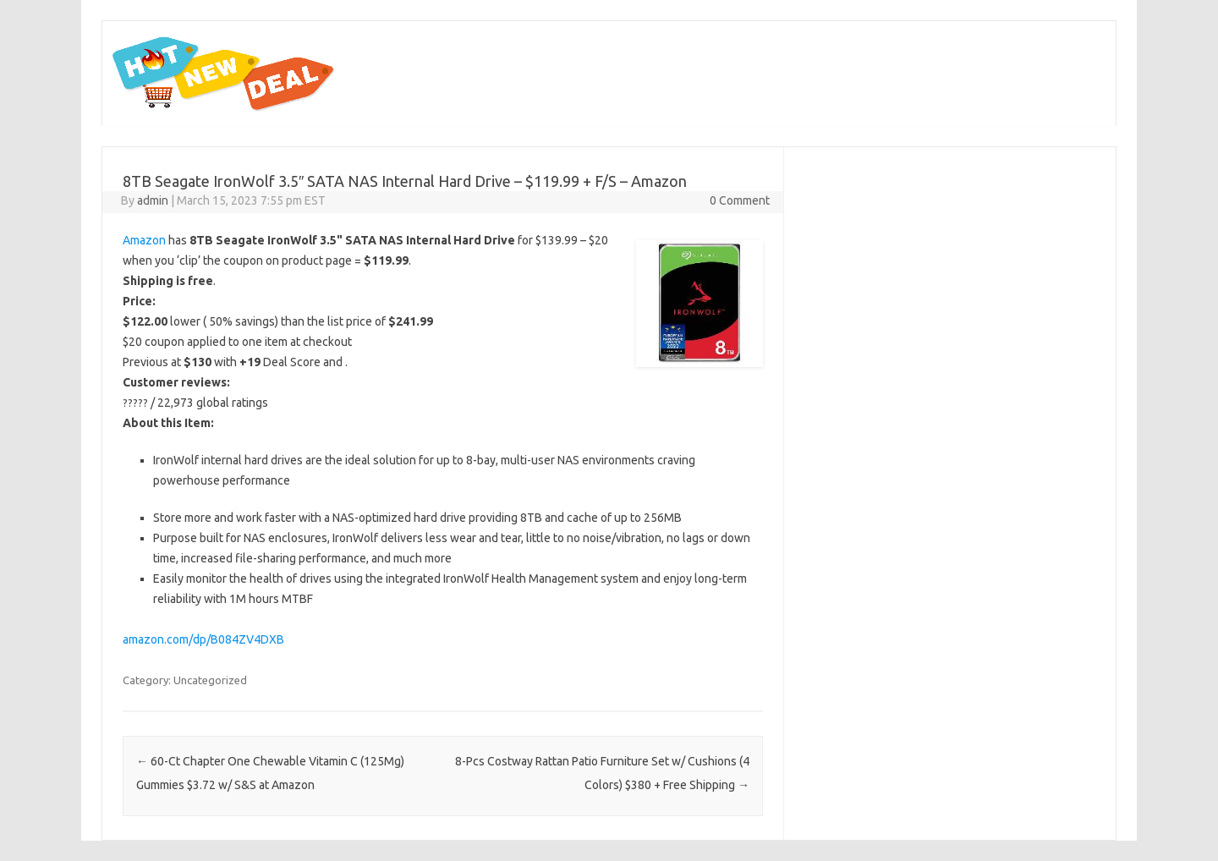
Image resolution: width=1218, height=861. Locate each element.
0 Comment (740, 200)
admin (152, 200)
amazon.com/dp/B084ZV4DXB (203, 639)
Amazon (144, 240)
